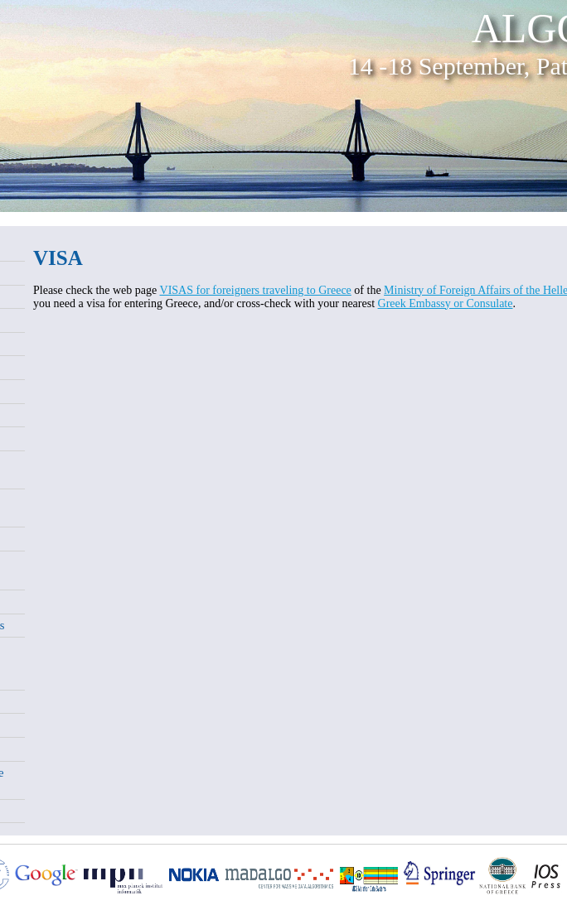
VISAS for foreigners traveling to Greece (255, 290)
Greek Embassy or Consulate (445, 303)
